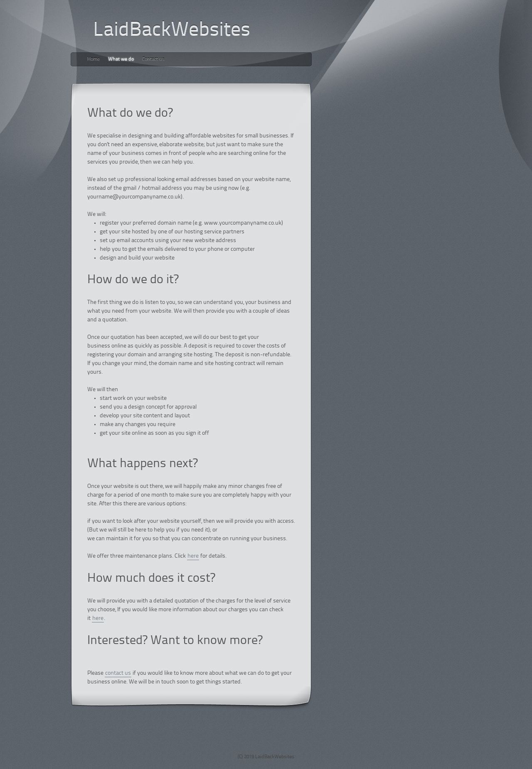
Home (93, 59)
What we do (121, 59)
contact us (118, 673)
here (193, 556)
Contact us (153, 59)
